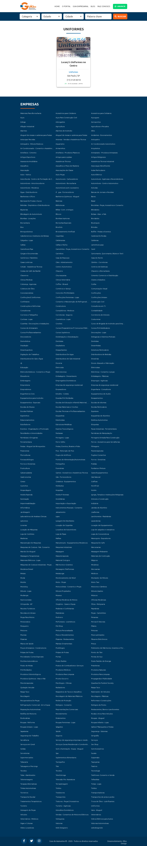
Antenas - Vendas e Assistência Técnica (71, 139)
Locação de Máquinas (28, 530)
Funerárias (60, 468)
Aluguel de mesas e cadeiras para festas (36, 135)
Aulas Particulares (98, 170)
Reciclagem (25, 696)
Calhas (22, 245)
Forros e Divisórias (27, 464)
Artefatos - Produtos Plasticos (68, 153)
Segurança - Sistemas (99, 731)
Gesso (22, 481)
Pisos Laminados (97, 635)
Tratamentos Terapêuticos (30, 801)
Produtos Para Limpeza (65, 674)
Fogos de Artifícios (63, 455)
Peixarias (94, 617)
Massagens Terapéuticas (29, 556)
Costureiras (95, 319)
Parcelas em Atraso (28, 613)
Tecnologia (95, 771)
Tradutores (60, 793)
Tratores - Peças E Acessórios (67, 801)
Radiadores (60, 687)
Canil (93, 249)
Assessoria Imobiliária (28, 161)
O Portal (66, 6)
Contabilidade (96, 310)
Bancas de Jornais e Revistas (102, 192)
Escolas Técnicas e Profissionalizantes (70, 411)
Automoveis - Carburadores (67, 179)
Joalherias (95, 512)
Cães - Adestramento (64, 262)
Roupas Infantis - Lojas (100, 722)
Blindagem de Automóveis (31, 214)
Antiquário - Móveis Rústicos (31, 144)
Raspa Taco (95, 687)
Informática (25, 508)
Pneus (93, 644)
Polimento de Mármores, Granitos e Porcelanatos (111, 648)
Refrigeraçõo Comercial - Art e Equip (35, 705)
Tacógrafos (60, 762)
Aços (22, 117)
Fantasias (59, 433)
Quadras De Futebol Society (102, 683)
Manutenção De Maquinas (30, 543)
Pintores (23, 630)
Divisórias (95, 359)
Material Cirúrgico (63, 560)
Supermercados (26, 757)
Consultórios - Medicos (65, 310)
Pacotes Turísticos (27, 608)
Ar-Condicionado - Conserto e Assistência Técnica (40, 148)
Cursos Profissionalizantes (30, 332)
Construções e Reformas (30, 306)
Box (22, 227)
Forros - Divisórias (98, 459)
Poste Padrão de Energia (101, 661)
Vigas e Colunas (26, 823)
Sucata (93, 753)
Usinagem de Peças (28, 810)
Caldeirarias (60, 240)
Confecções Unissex (99, 297)
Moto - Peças (61, 582)
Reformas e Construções (101, 700)
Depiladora (60, 345)
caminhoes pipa (97, 245)
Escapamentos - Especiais (30, 402)
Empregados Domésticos (66, 381)
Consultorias (25, 310)
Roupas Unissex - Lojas (29, 727)
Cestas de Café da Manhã (30, 271)
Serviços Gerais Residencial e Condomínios (73, 744)
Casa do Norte (97, 258)
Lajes (58, 516)
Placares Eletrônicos (99, 639)
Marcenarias (96, 547)
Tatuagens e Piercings (29, 766)
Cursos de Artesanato (29, 328)
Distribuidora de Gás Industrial (68, 359)
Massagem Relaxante (99, 551)
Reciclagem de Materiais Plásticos (69, 696)
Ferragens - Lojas (62, 438)
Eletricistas (95, 367)
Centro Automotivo (64, 267)
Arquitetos (95, 148)
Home (57, 6)
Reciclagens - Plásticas (99, 696)
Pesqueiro (24, 626)
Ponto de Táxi (96, 652)
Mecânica (94, 565)
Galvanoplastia (26, 473)
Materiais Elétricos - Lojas (30, 560)
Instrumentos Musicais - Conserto (69, 508)
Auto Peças (60, 175)
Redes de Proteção (63, 700)
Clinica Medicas (26, 280)
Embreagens (25, 381)
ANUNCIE (120, 6)
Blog (93, 6)
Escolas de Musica (27, 407)
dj (21, 363)
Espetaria (94, 411)
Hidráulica (60, 486)
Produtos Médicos (63, 670)
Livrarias (23, 525)
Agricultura (60, 126)
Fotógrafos (60, 464)
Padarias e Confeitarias (65, 608)
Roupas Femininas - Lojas (65, 722)
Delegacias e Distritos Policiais (103, 337)
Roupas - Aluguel (97, 718)
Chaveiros (24, 275)
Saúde (58, 731)
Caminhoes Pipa (26, 249)
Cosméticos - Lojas (63, 319)
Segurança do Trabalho (29, 736)
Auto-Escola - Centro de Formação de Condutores (40, 179)
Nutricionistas (25, 600)
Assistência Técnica (63, 161)
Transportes (60, 797)
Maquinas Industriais (64, 547)
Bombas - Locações (28, 218)
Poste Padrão (61, 661)
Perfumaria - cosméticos (65, 622)
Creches (59, 324)
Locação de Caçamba (64, 525)
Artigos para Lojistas (64, 157)
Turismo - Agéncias (63, 806)
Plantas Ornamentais (64, 644)
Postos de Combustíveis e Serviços (69, 665)
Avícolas (94, 188)
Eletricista (60, 367)
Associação (24, 170)
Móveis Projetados (63, 591)
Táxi (57, 766)
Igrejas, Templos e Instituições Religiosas (107, 495)
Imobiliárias (60, 499)
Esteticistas (60, 420)
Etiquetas (95, 424)
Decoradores (25, 337)
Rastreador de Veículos (100, 692)
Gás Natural (95, 477)
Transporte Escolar (27, 797)
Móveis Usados (97, 591)
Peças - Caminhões (98, 613)
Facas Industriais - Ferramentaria (104, 429)
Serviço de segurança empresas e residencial (73, 740)
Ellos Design (124, 842)
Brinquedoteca (26, 232)
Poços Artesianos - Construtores (33, 648)
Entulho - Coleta (62, 394)
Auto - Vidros (25, 175)
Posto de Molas (26, 665)
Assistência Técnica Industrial (102, 161)
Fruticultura (25, 468)
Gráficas (94, 481)
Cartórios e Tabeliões (28, 258)
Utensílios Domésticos (65, 810)
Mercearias (95, 569)
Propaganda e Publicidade (101, 679)
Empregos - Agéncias (99, 381)
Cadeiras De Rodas (98, 236)
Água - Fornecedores (65, 192)
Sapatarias (24, 731)
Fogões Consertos (98, 455)
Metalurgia (60, 573)
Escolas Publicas (26, 411)
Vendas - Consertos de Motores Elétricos (72, 814)
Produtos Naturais (98, 670)
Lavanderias (95, 521)
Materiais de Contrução (100, 556)
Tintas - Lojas (96, 784)
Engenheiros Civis (27, 394)
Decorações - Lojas (98, 332)
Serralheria (24, 740)
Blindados (95, 210)
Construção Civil (97, 302)
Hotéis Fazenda (26, 495)
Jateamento (60, 512)
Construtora (61, 306)
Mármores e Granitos (64, 565)
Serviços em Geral (27, 744)
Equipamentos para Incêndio (31, 398)
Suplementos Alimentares (66, 757)
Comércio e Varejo (63, 289)
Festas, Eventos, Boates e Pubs (68, 446)
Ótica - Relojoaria (98, 604)
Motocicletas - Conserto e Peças (68, 587)
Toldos (58, 788)
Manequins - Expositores (101, 538)
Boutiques (95, 223)
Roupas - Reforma (27, 722)
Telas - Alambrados (27, 775)
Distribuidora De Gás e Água (31, 359)
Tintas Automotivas (28, 788)
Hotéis (93, 490)
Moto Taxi (95, 582)
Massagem (60, 551)
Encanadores (61, 389)
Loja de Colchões (27, 534)
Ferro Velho (60, 442)
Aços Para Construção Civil (66, 117)
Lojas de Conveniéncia (100, 534)
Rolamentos (60, 718)
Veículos (23, 814)
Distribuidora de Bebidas (101, 354)
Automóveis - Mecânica (29, 188)
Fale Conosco (103, 6)
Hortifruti (95, 486)
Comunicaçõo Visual (99, 289)
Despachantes (61, 350)
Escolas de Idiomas (98, 402)
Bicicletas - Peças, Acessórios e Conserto (107, 205)
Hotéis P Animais (62, 495)
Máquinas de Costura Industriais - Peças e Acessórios (41, 565)
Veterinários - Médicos (29, 819)
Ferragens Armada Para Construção (105, 438)
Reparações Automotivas (30, 709)
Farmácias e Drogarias (29, 438)
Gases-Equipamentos (99, 473)
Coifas (93, 284)
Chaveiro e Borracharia (100, 271)
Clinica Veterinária (63, 280)
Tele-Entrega (61, 775)
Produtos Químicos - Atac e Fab (33, 679)
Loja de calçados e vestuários (102, 530)
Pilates (93, 626)
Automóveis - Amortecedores (32, 183)
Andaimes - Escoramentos (101, 135)
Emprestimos (25, 389)
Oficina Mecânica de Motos (66, 600)
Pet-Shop (59, 626)
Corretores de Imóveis (100, 315)
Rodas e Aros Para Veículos (102, 714)
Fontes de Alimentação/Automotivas (70, 459)
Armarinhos (60, 148)
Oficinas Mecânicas (98, 600)
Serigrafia (95, 736)
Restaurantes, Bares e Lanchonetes (105, 709)
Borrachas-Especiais (63, 223)
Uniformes (95, 806)
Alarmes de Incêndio (64, 131)
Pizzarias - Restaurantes (65, 639)
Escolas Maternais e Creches (67, 407)
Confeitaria (24, 302)
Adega (23, 122)
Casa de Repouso (62, 258)
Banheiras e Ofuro (27, 196)
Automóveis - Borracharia (66, 183)
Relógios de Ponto (98, 705)
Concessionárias (26, 293)
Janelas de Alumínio (99, 508)
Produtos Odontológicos (30, 674)
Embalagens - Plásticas (100, 376)
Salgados (59, 727)
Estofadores (25, 424)
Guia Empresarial (80, 6)
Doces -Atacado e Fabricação (102, 363)
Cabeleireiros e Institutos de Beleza (34, 236)
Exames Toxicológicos (64, 429)
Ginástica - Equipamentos (66, 481)
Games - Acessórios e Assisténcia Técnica (72, 473)
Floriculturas (25, 455)
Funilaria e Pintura (98, 468)
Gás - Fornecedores (63, 477)
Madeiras (24, 538)
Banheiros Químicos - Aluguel (67, 196)
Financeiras (24, 451)
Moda (22, 578)
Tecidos (23, 771)
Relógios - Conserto (64, 705)
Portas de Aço (96, 657)
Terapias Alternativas (28, 784)
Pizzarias (23, 639)
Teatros (94, 766)
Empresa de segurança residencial (69, 385)
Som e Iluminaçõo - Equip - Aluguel (69, 749)
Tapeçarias (95, 762)
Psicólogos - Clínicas (63, 683)
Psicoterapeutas (26, 683)
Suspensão (95, 757)
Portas (58, 657)
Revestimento (61, 714)
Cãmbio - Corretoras (99, 262)
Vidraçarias (60, 819)
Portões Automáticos (29, 661)
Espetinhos (24, 416)
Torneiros (24, 793)
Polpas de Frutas (26, 652)
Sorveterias (24, 753)
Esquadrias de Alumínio (100, 416)
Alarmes (23, 131)
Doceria (59, 363)
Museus (59, 595)
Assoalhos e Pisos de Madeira (67, 166)
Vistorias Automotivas (100, 823)
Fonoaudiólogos (27, 459)
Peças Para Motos (27, 617)
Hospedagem (25, 490)
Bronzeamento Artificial (65, 232)
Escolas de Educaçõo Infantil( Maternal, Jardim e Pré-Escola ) (80, 402)
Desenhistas (96, 345)
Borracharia (25, 223)
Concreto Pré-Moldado (65, 293)
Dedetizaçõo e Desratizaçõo (67, 337)
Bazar (93, 201)
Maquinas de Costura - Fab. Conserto (35, 547)
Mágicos (94, 560)
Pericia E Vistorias (98, 622)
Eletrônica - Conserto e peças (103, 372)
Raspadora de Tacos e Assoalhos (69, 692)
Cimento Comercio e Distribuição (104, 275)
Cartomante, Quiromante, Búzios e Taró (107, 253)
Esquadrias (60, 416)
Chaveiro (59, 271)
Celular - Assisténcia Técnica (31, 267)
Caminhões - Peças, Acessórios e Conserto (72, 249)
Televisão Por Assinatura (65, 779)
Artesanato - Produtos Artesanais (104, 153)
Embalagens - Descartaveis (66, 376)
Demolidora (25, 341)
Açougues (95, 117)
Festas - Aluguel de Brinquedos (32, 446)
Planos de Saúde (26, 644)
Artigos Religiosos (98, 157)
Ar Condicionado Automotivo (103, 144)
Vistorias (59, 823)
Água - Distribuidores (28, 192)
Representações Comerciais (67, 709)
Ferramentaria (26, 442)
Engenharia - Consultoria (101, 389)
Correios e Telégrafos (29, 315)
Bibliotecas (60, 205)
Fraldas (94, 464)
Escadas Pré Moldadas (64, 398)
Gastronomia (25, 477)
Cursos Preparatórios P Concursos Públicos (73, 328)
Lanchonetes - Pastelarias (101, 516)
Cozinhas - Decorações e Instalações (34, 324)
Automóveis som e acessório (67, 188)
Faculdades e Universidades (31, 433)
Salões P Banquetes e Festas (102, 727)
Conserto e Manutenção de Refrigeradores (73, 302)
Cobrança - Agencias (28, 284)
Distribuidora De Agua (65, 354)
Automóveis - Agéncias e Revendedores (107, 179)
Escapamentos (97, 398)
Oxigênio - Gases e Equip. (66, 604)
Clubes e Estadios (98, 280)
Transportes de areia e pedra (102, 797)
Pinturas (94, 630)
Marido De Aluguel (27, 551)
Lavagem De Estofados (65, 521)
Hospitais (59, 490)
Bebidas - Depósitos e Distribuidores (35, 205)
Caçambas (60, 236)
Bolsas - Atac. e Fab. (99, 214)
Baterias (59, 201)
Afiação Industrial (27, 126)
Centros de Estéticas (99, 267)
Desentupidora (26, 350)
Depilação (24, 345)
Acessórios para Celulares (66, 113)
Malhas (58, 538)
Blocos (58, 214)
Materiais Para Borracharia (30, 113)
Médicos (94, 573)
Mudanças (24, 595)
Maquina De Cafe (98, 543)
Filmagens (95, 446)
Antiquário (95, 139)
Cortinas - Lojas (26, 319)
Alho (93, 131)
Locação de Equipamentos (101, 525)
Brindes (94, 227)
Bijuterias (24, 210)
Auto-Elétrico (96, 175)
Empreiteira (25, 385)
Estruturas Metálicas (64, 424)
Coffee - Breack (62, 284)
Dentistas (59, 341)
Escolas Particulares (99, 407)
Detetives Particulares (100, 350)
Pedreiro (59, 617)
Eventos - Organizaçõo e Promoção (34, 429)
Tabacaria (24, 762)
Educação (24, 367)
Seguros (59, 736)
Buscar (120, 16)
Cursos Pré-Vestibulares (100, 328)
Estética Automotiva (99, 420)
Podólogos (60, 648)
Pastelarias (60, 613)
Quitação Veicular (27, 687)
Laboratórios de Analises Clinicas (33, 516)
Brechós (59, 227)
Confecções (96, 293)
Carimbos (59, 253)
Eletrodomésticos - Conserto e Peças (35, 372)
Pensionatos (25, 622)
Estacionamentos (27, 420)
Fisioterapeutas (97, 451)
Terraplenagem (62, 784)
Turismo (23, 806)
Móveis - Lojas (25, 591)
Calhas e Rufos (61, 245)
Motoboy (24, 587)
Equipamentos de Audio (101, 394)
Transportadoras (98, 793)
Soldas (23, 749)
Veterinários (96, 814)
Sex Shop (94, 744)
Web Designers (62, 828)
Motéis (23, 582)
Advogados (60, 122)
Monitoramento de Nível (66, 578)
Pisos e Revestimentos (65, 635)
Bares (93, 196)
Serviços (94, 740)
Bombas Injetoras (63, 218)
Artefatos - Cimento (28, 153)
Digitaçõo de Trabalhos (29, 354)
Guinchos (24, 486)
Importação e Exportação (66, 503)
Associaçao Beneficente (100, 166)
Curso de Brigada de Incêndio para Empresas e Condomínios (115, 324)
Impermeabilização (27, 503)
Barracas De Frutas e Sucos (31, 201)
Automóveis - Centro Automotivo (104, 183)
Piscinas (23, 635)
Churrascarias (61, 275)
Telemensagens (26, 779)
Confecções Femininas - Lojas (67, 297)
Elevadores (24, 376)
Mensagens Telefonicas (65, 569)
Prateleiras (95, 665)
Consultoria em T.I (98, 306)
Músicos (94, 595)
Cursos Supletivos (63, 332)
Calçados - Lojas (26, 240)
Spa (57, 753)
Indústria (94, 503)
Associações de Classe (64, 170)
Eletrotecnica (61, 372)
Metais (23, 573)
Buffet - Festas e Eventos (101, 232)
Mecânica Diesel (26, 569)
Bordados (95, 218)
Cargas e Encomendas (29, 253)
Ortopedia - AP (26, 604)
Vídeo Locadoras (27, 828)
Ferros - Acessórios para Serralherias (105, 442)
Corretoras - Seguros (64, 315)
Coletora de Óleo (27, 289)
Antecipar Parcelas (27, 139)
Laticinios (24, 521)
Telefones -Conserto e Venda (102, 775)
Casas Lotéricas (26, 262)
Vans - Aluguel (96, 810)
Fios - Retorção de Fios (65, 451)
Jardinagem (25, 512)
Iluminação (24, 499)
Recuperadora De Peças (29, 700)
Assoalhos (24, 166)
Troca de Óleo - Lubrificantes (102, 801)
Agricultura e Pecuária (100, 126)
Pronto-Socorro (62, 679)
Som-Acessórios (97, 749)
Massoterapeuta (62, 556)
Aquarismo (60, 144)
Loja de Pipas (61, 534)
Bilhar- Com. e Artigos (64, 210)
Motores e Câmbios (99, 587)
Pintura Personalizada (64, 630)
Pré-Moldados (26, 670)
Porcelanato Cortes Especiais (31, 657)
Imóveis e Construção (100, 499)
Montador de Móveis (99, 578)
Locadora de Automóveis (66, 530)
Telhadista (95, 779)
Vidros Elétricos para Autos (102, 819)
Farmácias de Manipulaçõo (101, 433)
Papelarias (95, 608)
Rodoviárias (25, 718)
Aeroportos (96, 122)
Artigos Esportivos (27, 157)
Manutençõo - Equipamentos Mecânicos (72, 543)
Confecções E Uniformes (30, 297)
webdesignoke (97, 828)
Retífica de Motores (28, 714)
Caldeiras (94, 240)
